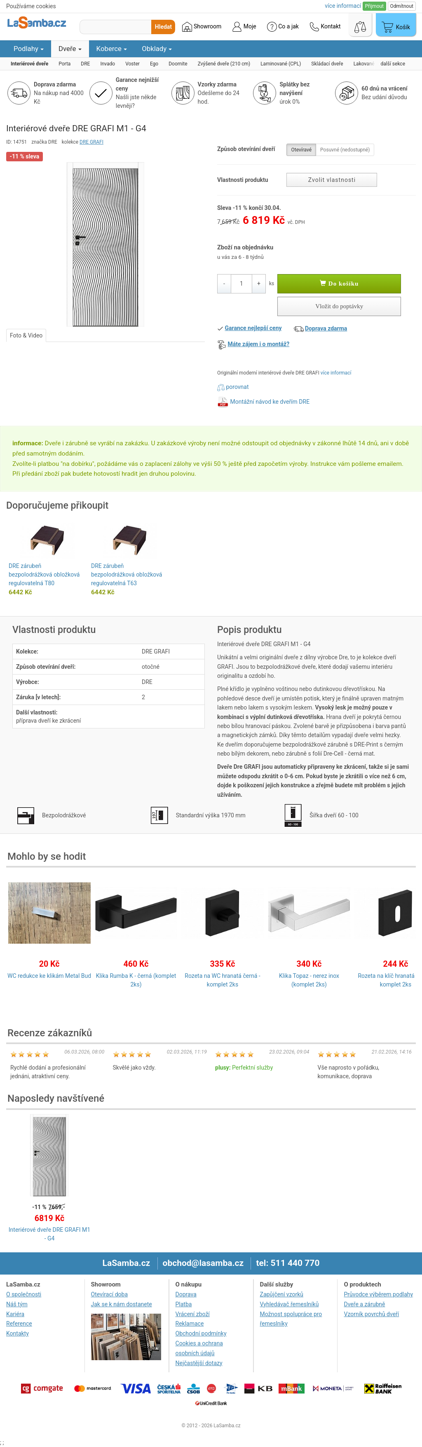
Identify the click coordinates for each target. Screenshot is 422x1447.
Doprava (186, 1294)
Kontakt (325, 27)
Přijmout (374, 6)
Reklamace (190, 1323)
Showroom (201, 27)
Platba (184, 1304)
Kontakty (17, 1333)
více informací (336, 373)
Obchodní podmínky (201, 1333)
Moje (244, 27)
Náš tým (17, 1304)
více (343, 5)
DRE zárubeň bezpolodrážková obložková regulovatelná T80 (44, 574)
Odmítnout (401, 6)
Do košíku (339, 283)
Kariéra (15, 1314)
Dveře (70, 48)
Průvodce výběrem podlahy (378, 1294)
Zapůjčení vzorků (282, 1294)
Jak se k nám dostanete (121, 1304)
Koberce (111, 48)
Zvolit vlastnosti (332, 180)
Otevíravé (301, 150)
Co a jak (283, 27)
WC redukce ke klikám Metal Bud (49, 975)
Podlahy (29, 48)
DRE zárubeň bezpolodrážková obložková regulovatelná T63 (126, 574)
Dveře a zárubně (364, 1304)
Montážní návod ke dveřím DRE (269, 401)
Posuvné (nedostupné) (345, 150)
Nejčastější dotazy (199, 1363)
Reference (19, 1323)
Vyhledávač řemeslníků (289, 1304)
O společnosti (23, 1294)
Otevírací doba (109, 1294)
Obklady (157, 48)
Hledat (163, 26)
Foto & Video (26, 335)
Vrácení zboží (193, 1314)
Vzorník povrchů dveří (371, 1314)
